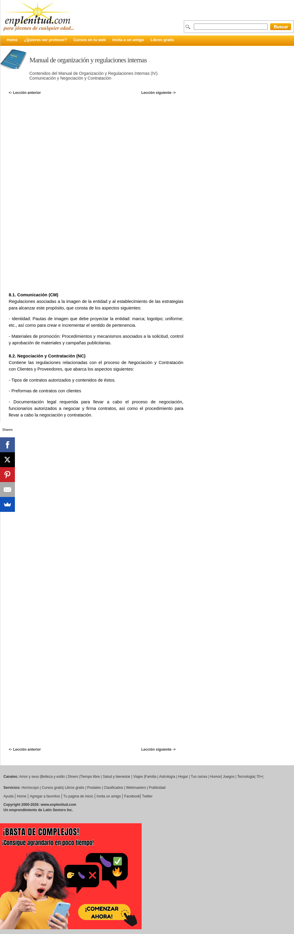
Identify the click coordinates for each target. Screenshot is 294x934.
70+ (259, 777)
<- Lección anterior (25, 93)
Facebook (132, 796)
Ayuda (9, 796)
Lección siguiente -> (158, 93)
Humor (215, 777)
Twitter (147, 796)
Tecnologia (245, 777)
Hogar (183, 777)
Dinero (73, 777)
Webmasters (136, 788)
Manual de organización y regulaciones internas (88, 60)
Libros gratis (162, 40)
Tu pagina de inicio (78, 796)
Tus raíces (199, 777)
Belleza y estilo (53, 777)
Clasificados (113, 788)
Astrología (167, 777)
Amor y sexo (29, 777)
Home (12, 40)
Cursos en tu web (89, 40)
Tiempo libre (90, 777)
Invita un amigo (109, 796)
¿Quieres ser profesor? (45, 40)
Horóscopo (30, 788)
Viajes (138, 777)
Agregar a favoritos (45, 796)
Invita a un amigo (128, 40)
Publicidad (157, 788)
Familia (151, 777)
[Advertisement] (150, 141)
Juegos (229, 777)
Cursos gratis (52, 788)
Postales (94, 788)
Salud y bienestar (116, 777)
